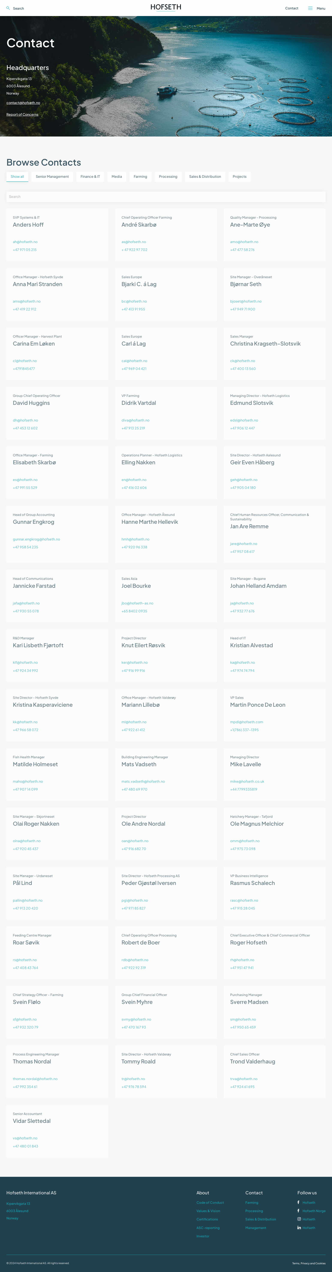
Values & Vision (208, 1211)
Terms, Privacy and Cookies (309, 1263)
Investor (203, 1236)
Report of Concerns (22, 114)
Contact (291, 8)
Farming (251, 1202)
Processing (254, 1211)
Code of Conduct (210, 1202)
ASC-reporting (208, 1228)
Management (255, 1228)
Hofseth (309, 1202)
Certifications (207, 1219)
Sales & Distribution (260, 1219)
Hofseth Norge (314, 1211)
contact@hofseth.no (23, 102)
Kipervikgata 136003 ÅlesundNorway (19, 85)
